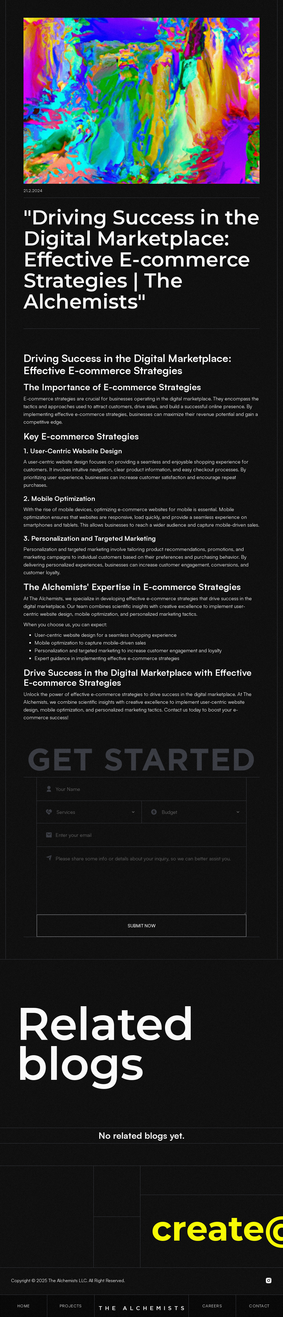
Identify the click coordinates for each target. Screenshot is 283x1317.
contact (259, 1305)
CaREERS (212, 1305)
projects (71, 1305)
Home (23, 1305)
